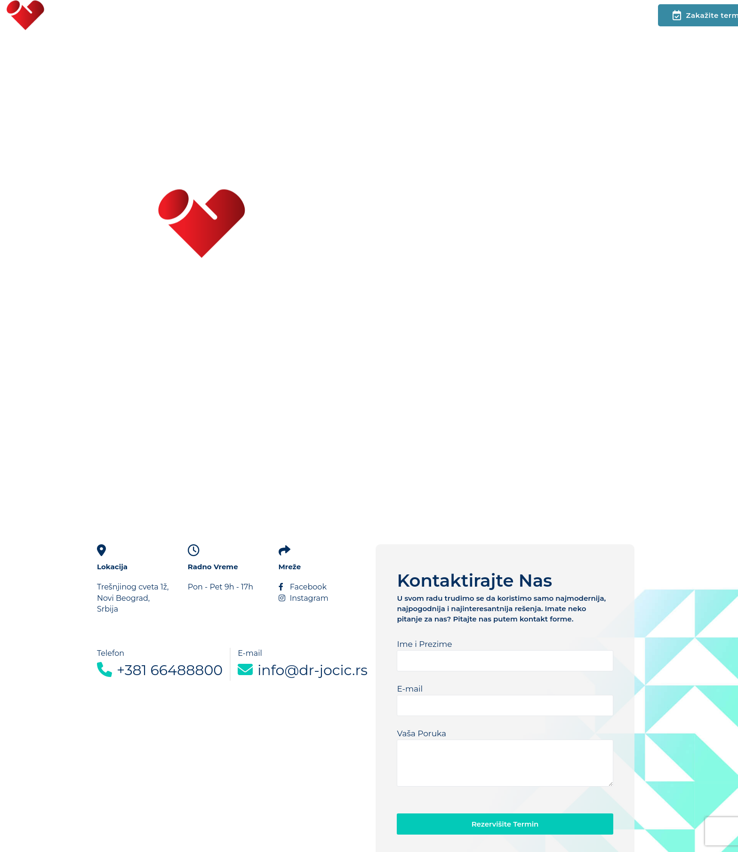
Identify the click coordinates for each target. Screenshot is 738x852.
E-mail (505, 700)
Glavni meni (147, 15)
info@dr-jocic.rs (303, 670)
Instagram (304, 598)
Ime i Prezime (505, 655)
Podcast (259, 15)
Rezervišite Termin (505, 824)
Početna (85, 15)
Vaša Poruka (505, 758)
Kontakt (207, 15)
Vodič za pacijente (336, 15)
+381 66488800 (160, 670)
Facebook (303, 586)
